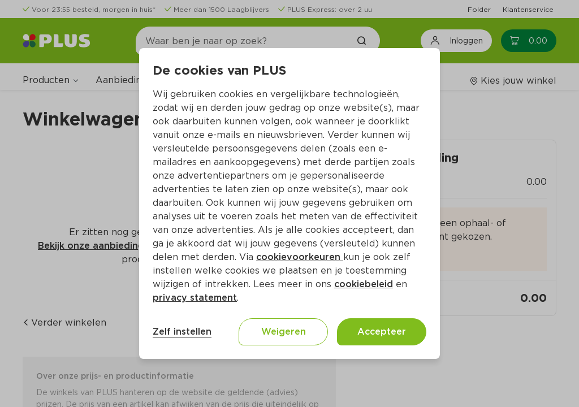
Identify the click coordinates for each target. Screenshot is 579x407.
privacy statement (195, 297)
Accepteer (381, 331)
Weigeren (283, 331)
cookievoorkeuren (299, 257)
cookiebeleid (363, 284)
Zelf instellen (182, 331)
